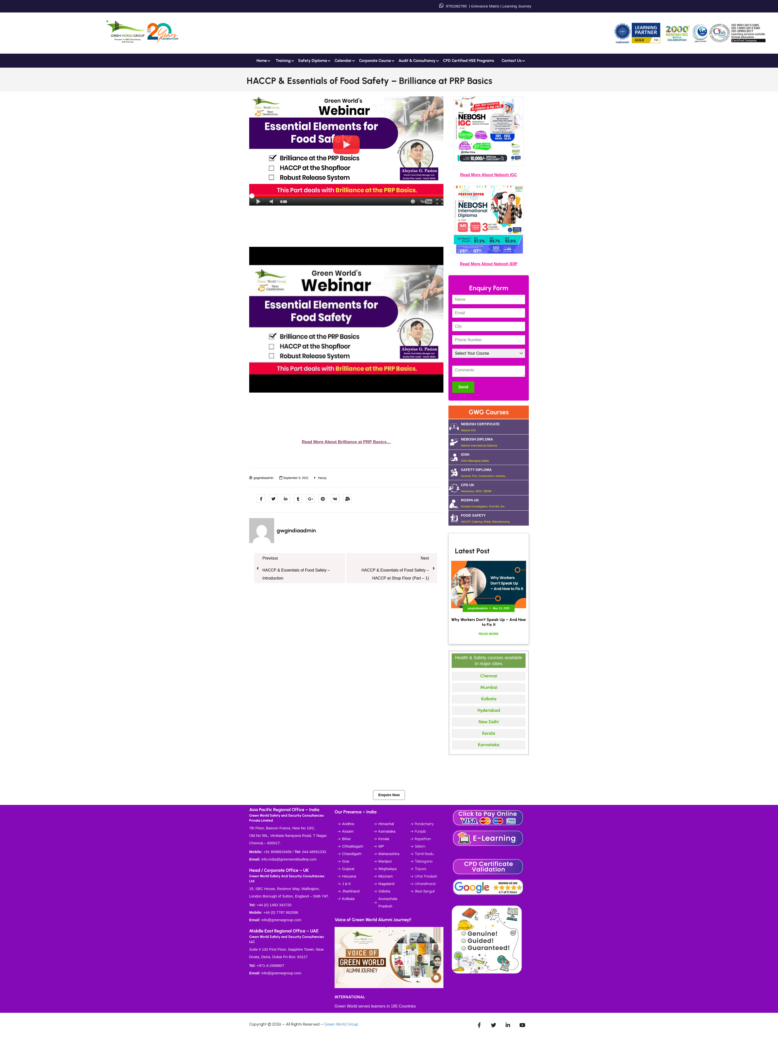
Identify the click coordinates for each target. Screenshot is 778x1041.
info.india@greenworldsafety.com (289, 859)
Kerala (488, 733)
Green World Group (341, 1024)
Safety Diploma (312, 60)
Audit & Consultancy (416, 60)
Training (283, 60)
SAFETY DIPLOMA (495, 472)
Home (261, 60)
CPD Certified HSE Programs (468, 60)
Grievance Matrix (485, 6)
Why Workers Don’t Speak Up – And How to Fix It (488, 622)
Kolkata (488, 699)
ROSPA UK (495, 503)
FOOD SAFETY (495, 518)
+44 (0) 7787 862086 (280, 912)
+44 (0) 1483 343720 (274, 905)
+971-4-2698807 (270, 965)
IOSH (495, 457)
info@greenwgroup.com (281, 920)
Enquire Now (389, 795)
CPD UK (495, 487)
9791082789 (456, 6)
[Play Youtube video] (346, 320)
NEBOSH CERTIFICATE (495, 427)
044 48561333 (314, 852)
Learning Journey (516, 6)
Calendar (343, 60)
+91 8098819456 (277, 852)
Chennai (488, 676)
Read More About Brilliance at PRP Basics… (346, 442)
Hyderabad (488, 710)
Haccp (322, 478)
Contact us (512, 60)
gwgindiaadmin (296, 530)
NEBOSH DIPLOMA (495, 442)
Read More (488, 634)
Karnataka (488, 744)
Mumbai (488, 687)
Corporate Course (375, 60)
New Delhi (489, 722)
